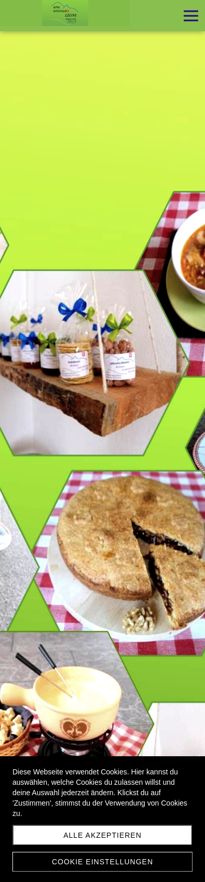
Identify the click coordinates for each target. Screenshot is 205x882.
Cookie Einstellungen (102, 862)
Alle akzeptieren (102, 835)
